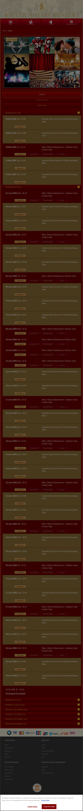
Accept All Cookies (49, 807)
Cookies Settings (32, 807)
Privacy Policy (45, 800)
